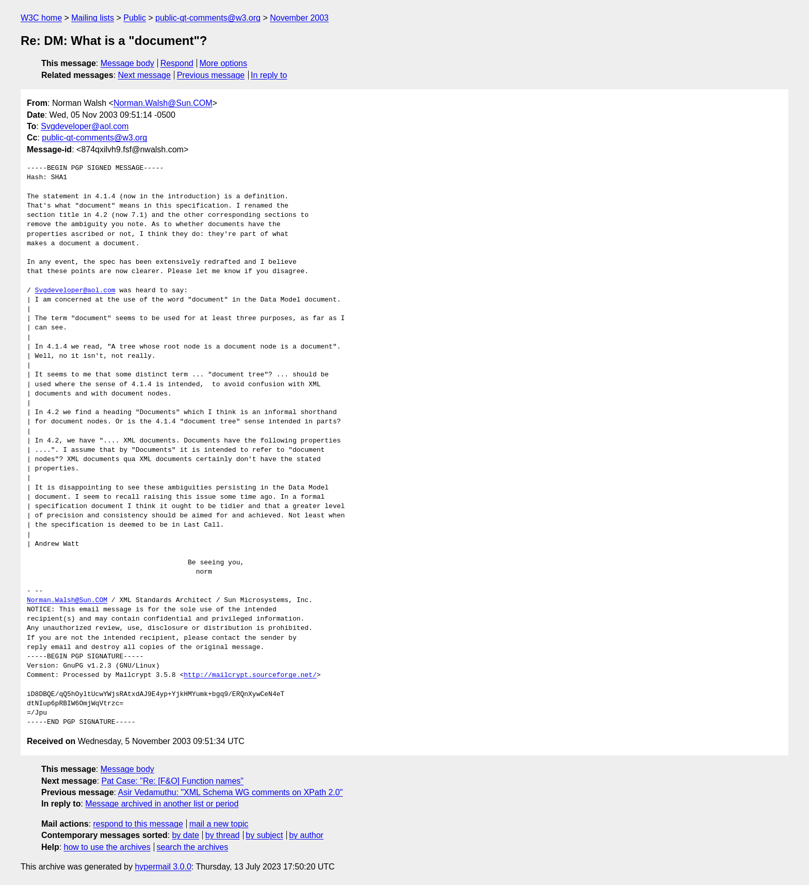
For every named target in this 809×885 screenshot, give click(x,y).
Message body (127, 63)
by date (185, 835)
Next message (144, 75)
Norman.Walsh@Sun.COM (163, 103)
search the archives (193, 847)
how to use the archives (107, 847)
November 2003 (299, 17)
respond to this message (138, 823)
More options (224, 63)
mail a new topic (219, 823)
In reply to (269, 75)
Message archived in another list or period (161, 803)
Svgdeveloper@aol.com (84, 126)
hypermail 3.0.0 (163, 866)
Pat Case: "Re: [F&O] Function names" (173, 781)
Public (134, 17)
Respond (176, 63)
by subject (264, 835)
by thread (222, 835)
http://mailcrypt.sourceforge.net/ (250, 675)
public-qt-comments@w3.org (208, 17)
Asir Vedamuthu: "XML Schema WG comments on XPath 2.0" (230, 792)
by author (306, 835)
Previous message (211, 75)
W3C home (41, 17)
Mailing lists (92, 17)
